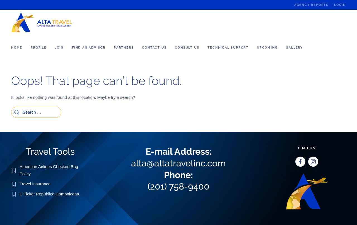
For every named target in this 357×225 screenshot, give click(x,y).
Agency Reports (311, 5)
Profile (39, 47)
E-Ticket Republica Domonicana (49, 193)
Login (340, 5)
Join (59, 47)
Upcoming (267, 47)
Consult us (187, 47)
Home (16, 47)
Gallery (294, 47)
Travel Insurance (35, 183)
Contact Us (154, 47)
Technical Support (228, 47)
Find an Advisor (88, 47)
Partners (124, 47)
